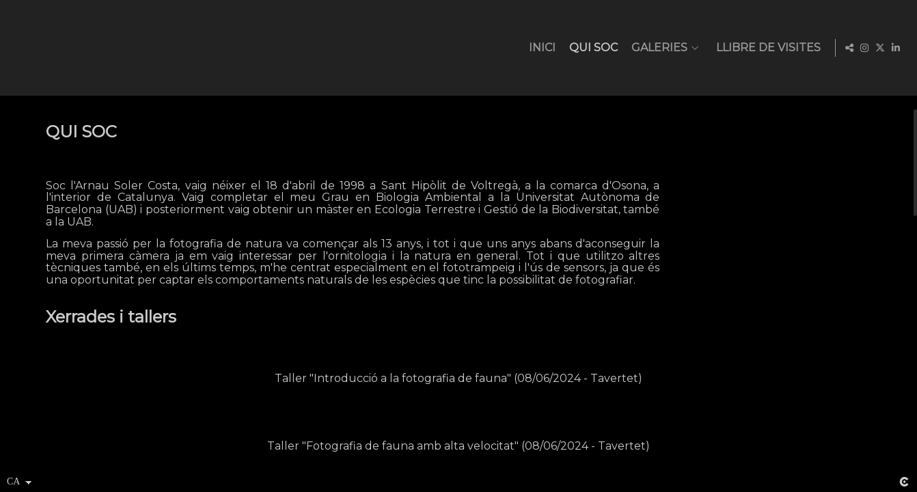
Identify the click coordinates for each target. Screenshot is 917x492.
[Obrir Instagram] (864, 48)
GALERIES (657, 48)
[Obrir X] (880, 48)
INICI (539, 48)
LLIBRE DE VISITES (765, 48)
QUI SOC (590, 48)
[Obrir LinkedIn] (896, 48)
